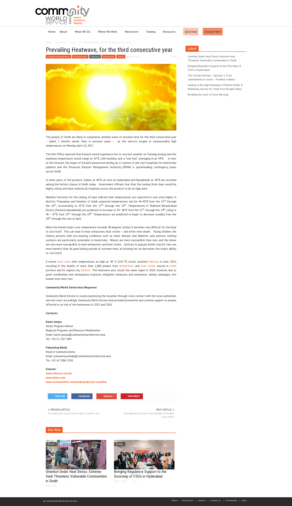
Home (51, 31)
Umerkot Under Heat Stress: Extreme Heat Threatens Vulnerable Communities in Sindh (76, 476)
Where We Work (108, 33)
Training (151, 33)
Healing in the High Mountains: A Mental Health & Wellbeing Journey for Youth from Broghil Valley (215, 87)
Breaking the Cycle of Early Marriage (208, 94)
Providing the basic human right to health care (73, 413)
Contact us (215, 500)
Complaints (231, 500)
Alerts (121, 56)
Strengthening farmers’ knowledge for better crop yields (148, 415)
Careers (202, 500)
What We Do (83, 33)
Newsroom (132, 33)
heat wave (64, 261)
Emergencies (80, 56)
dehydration (126, 266)
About (64, 33)
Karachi (85, 270)
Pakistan (95, 56)
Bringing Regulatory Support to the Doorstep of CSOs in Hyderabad (140, 474)
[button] (242, 31)
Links (244, 500)
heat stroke (148, 266)
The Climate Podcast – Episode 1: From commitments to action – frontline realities (211, 77)
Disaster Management (58, 56)
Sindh (173, 266)
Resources (170, 33)
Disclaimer (187, 500)
